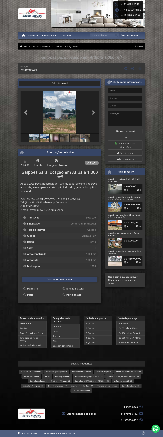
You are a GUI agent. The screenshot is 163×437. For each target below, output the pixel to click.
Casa (55, 331)
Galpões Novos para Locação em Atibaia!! (124, 234)
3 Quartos (91, 333)
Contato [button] (65, 35)
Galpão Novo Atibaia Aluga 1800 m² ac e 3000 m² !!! (124, 216)
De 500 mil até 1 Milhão (130, 337)
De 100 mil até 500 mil (129, 333)
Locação (35, 46)
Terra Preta (25, 323)
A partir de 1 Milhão (128, 342)
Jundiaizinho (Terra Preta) (29, 339)
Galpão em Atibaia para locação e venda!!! (124, 252)
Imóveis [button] (32, 35)
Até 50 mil (123, 323)
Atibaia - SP (47, 46)
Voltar (139, 46)
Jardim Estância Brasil (30, 345)
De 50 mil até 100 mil (129, 328)
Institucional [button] (48, 35)
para (31, 376)
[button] (26, 112)
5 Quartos (91, 342)
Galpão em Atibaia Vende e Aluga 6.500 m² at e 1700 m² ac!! (124, 198)
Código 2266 (71, 46)
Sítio (55, 341)
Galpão (59, 46)
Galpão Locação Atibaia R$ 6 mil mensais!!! (123, 180)
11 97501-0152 (132, 9)
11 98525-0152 (131, 15)
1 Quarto (90, 323)
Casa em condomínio (63, 345)
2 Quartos (91, 328)
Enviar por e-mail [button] (125, 131)
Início (24, 46)
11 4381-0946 (131, 4)
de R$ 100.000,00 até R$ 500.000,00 (92, 381)
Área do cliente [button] (128, 35)
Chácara (57, 326)
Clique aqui (113, 280)
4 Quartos (91, 337)
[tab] (29, 83)
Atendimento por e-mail (79, 413)
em (56, 371)
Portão (23, 328)
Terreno (56, 336)
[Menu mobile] (23, 35)
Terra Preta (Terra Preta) (31, 333)
